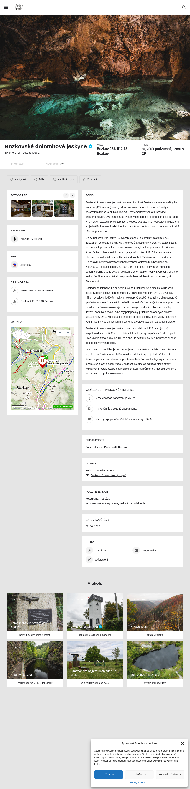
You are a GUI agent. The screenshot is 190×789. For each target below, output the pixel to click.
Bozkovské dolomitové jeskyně (108, 475)
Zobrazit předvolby (170, 774)
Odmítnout (139, 774)
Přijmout (109, 774)
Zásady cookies (137, 782)
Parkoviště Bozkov (115, 447)
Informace (17, 163)
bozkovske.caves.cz (104, 470)
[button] (182, 743)
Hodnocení (55, 163)
